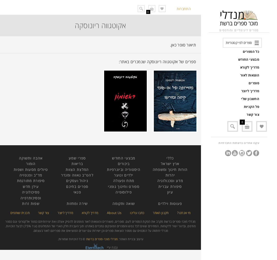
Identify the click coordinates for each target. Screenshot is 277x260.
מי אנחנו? (184, 212)
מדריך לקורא (249, 67)
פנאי (77, 192)
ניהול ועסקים (77, 180)
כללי (170, 158)
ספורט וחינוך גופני (123, 186)
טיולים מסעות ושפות (31, 169)
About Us (114, 212)
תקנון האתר (161, 212)
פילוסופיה (124, 192)
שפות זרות (31, 203)
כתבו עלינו (137, 212)
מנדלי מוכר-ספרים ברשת (102, 239)
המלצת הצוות (77, 169)
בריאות (77, 163)
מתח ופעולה (123, 180)
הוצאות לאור (249, 75)
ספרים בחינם (77, 186)
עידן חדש (31, 186)
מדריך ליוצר (250, 91)
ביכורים (124, 163)
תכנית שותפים (20, 212)
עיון (170, 192)
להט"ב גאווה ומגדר (77, 175)
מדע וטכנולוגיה (170, 180)
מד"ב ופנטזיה (31, 175)
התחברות (184, 8)
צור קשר (253, 114)
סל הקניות (251, 106)
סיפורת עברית (170, 186)
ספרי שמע (77, 158)
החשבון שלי (250, 98)
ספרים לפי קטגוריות (239, 42)
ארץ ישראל (170, 163)
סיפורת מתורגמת (31, 180)
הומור (30, 163)
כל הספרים (251, 51)
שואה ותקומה (124, 203)
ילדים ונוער (123, 175)
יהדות (170, 175)
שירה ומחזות (77, 203)
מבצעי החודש (248, 59)
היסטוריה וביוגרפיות (123, 169)
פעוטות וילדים (170, 203)
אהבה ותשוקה (31, 158)
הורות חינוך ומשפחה (170, 169)
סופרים (254, 83)
